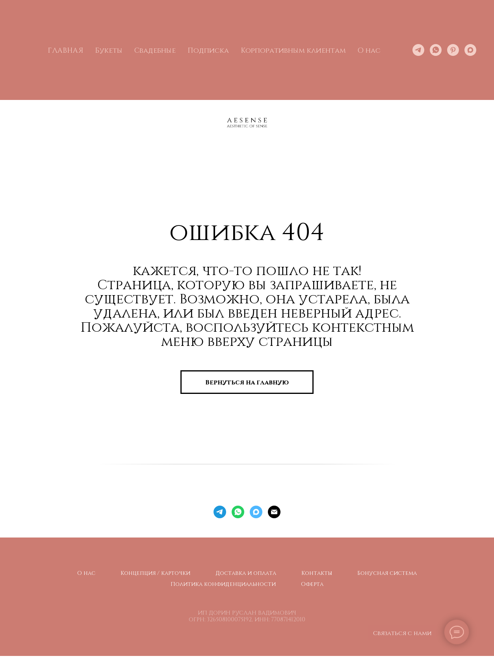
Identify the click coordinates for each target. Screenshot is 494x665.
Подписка (208, 50)
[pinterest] (453, 50)
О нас (86, 572)
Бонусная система (387, 572)
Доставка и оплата (245, 572)
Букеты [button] (109, 50)
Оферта (312, 583)
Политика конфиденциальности (223, 583)
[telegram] (418, 50)
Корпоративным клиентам (293, 50)
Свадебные (155, 50)
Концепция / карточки (155, 572)
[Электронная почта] (274, 512)
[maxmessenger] (470, 50)
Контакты (316, 572)
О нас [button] (369, 50)
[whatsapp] (436, 50)
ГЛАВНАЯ (65, 50)
